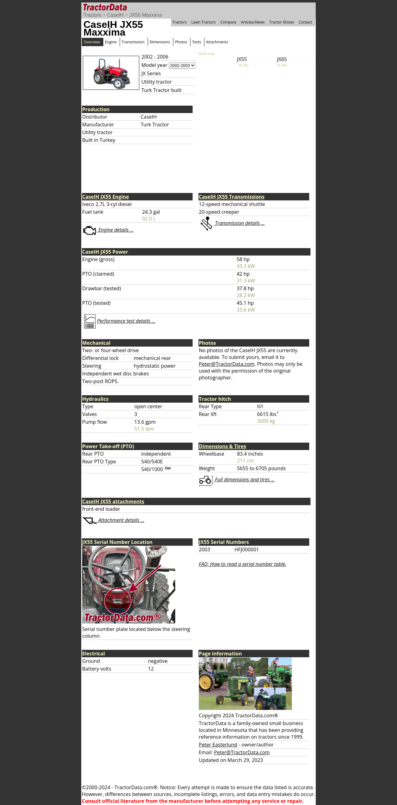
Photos (181, 42)
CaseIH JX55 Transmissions (232, 196)
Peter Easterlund (218, 744)
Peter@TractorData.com (226, 364)
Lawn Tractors (203, 22)
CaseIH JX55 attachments (113, 501)
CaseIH (115, 15)
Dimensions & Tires (222, 446)
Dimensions (159, 42)
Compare (228, 22)
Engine (111, 42)
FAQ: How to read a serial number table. (242, 564)
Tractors (92, 15)
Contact (305, 22)
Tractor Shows (281, 22)
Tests (196, 42)
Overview (92, 42)
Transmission (133, 42)
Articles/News (253, 22)
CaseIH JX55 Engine (105, 196)
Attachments (217, 42)
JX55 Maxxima (145, 15)
